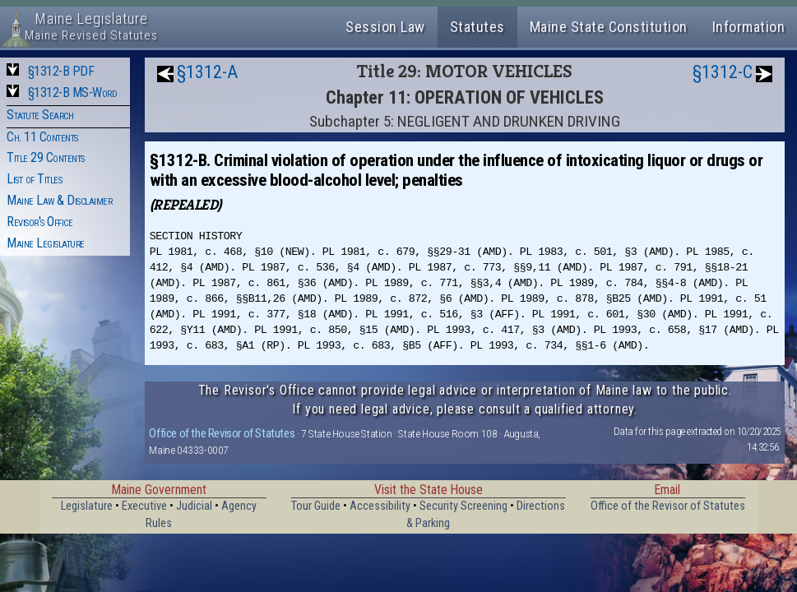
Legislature (87, 506)
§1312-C (723, 72)
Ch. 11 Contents (42, 137)
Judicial (194, 506)
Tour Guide (316, 506)
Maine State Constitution (609, 26)
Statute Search (40, 115)
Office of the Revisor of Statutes (221, 433)
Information (748, 26)
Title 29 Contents (46, 157)
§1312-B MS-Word (73, 92)
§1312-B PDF (61, 71)
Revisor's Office (39, 221)
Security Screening (463, 506)
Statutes (477, 26)
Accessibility (380, 506)
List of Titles (34, 179)
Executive (144, 506)
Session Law (385, 26)
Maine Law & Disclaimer (59, 200)
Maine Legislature (46, 243)
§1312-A (207, 72)
